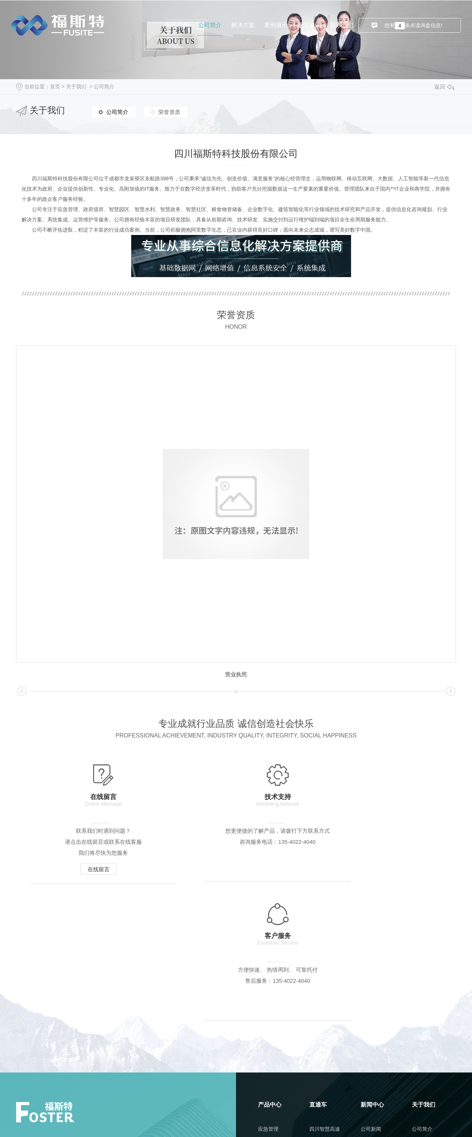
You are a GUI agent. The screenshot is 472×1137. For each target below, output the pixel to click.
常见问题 (371, 1027)
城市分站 (328, 1118)
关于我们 (76, 86)
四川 (348, 1118)
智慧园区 (268, 1027)
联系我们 (342, 25)
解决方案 (243, 25)
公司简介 (210, 25)
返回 (444, 87)
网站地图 (275, 1118)
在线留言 (89, 870)
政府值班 (268, 1010)
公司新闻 (371, 993)
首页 (55, 86)
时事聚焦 (371, 1044)
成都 (361, 1118)
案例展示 (276, 25)
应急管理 (268, 993)
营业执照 (236, 674)
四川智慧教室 (324, 1010)
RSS (295, 1118)
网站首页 (177, 25)
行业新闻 (371, 1010)
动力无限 (301, 1131)
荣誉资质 (169, 111)
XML (309, 1118)
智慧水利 (268, 1044)
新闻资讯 (309, 25)
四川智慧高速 (324, 993)
